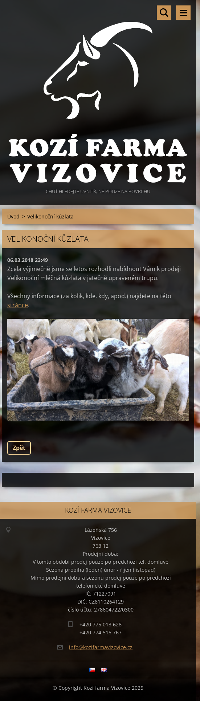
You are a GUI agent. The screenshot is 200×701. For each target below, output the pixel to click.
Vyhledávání (164, 12)
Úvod (13, 216)
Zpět (19, 448)
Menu (183, 12)
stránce (17, 305)
